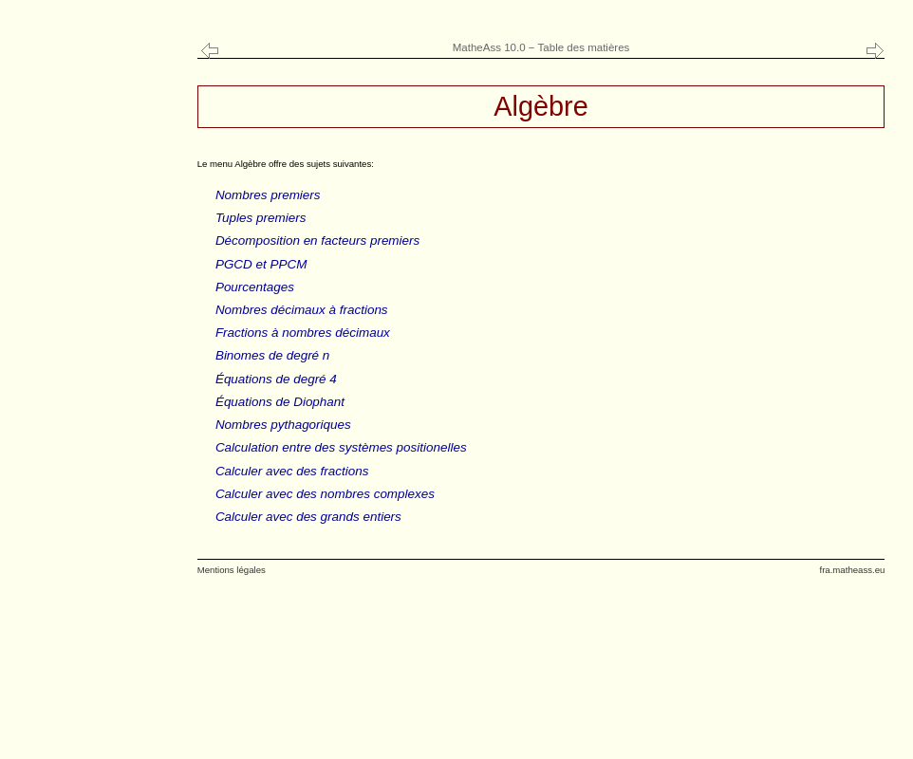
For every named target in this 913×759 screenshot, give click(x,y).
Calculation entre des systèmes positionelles (341, 447)
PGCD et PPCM (261, 264)
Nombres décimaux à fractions (301, 310)
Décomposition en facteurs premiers (317, 240)
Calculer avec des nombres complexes (325, 494)
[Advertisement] (94, 379)
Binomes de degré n (272, 355)
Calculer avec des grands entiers (308, 516)
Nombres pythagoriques (283, 424)
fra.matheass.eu (852, 570)
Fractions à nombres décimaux (302, 332)
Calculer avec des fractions (292, 471)
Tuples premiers (260, 218)
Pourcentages (254, 287)
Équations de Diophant (280, 402)
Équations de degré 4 (276, 379)
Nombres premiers (268, 195)
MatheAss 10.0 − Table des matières (541, 47)
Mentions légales (231, 570)
